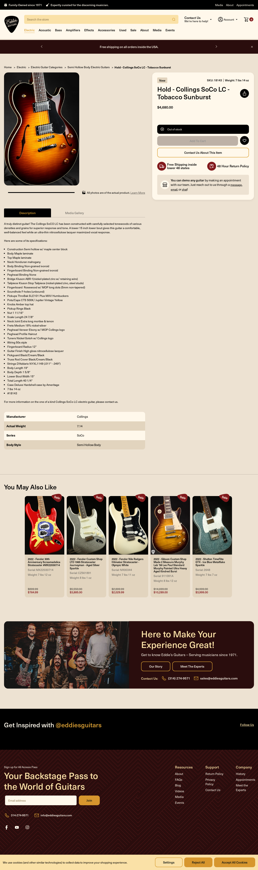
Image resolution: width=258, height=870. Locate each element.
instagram (27, 827)
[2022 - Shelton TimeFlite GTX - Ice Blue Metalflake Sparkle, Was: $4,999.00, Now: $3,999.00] (212, 525)
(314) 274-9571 (179, 678)
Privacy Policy (210, 782)
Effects (89, 30)
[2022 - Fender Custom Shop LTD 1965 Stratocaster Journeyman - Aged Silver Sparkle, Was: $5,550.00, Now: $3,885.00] (86, 525)
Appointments (245, 5)
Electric (29, 30)
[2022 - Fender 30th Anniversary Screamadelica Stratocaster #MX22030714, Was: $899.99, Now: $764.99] (44, 525)
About (229, 5)
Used (122, 30)
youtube (17, 827)
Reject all (198, 862)
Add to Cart (197, 141)
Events (170, 30)
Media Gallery (74, 213)
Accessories (106, 30)
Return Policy (214, 774)
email (174, 189)
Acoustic (45, 30)
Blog (178, 785)
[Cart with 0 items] (248, 19)
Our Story (155, 666)
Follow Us (247, 724)
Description (27, 213)
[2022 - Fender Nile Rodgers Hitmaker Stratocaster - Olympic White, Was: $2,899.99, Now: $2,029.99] (128, 525)
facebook (6, 827)
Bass (58, 30)
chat (184, 189)
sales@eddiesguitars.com (219, 678)
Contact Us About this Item (203, 152)
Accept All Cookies (235, 862)
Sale (133, 30)
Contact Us (212, 790)
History (240, 774)
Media (219, 5)
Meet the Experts (192, 666)
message (236, 185)
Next (216, 47)
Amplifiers (73, 30)
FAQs (178, 780)
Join (89, 800)
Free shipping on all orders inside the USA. (129, 47)
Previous (42, 47)
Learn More (137, 193)
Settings (169, 862)
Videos (179, 791)
